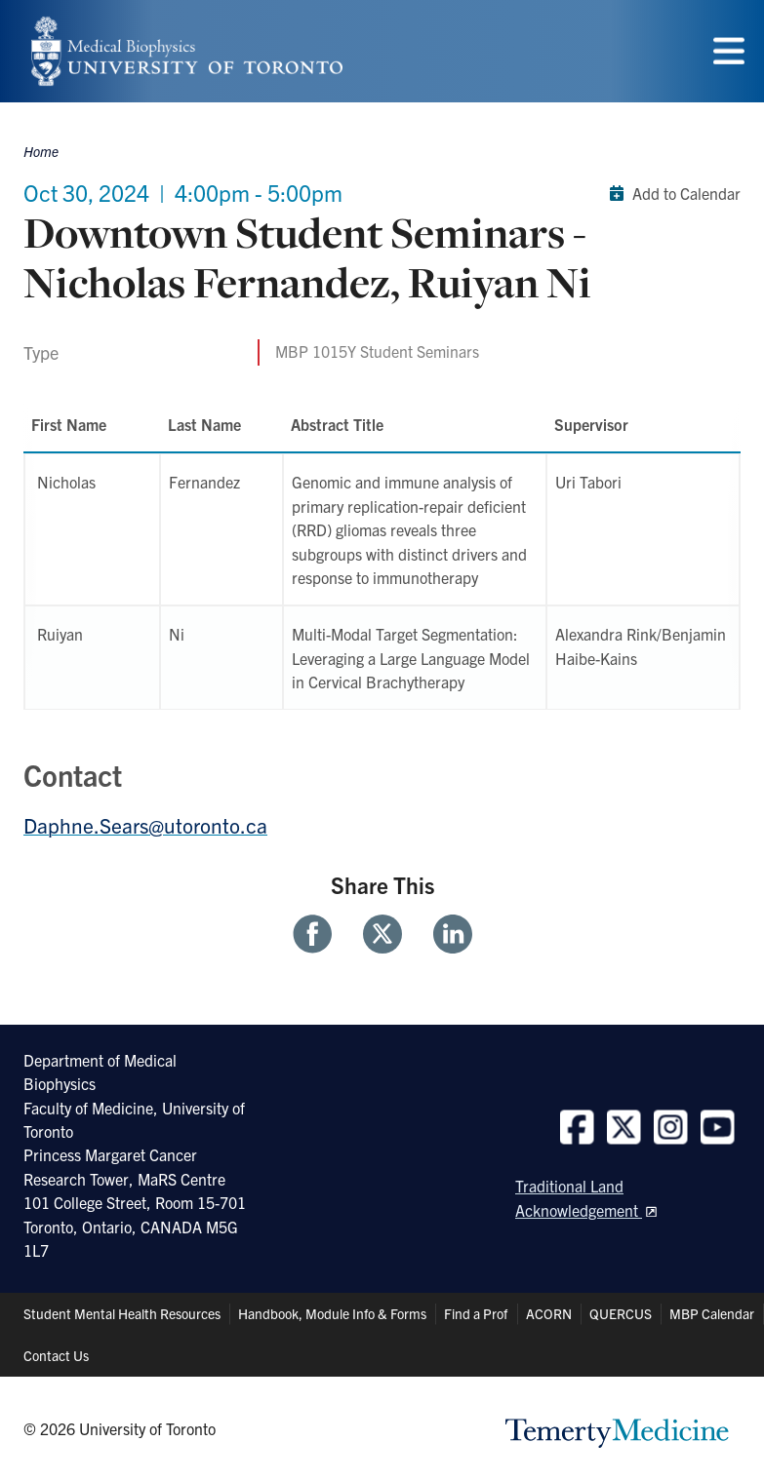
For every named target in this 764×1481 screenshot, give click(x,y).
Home (41, 151)
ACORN (549, 1313)
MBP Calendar (711, 1313)
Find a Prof (475, 1313)
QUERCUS (620, 1313)
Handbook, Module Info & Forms (332, 1313)
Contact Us (56, 1355)
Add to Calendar (671, 193)
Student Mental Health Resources (122, 1313)
